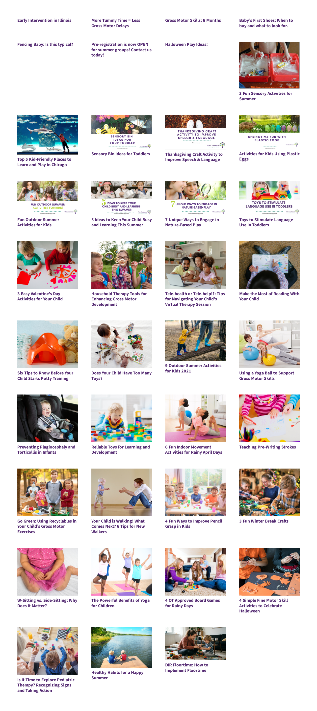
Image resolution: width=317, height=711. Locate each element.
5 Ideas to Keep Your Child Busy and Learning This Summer (121, 222)
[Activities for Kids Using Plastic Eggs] (269, 132)
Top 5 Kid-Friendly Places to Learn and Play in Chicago (44, 162)
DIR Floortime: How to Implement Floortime (186, 668)
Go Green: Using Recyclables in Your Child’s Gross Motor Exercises (47, 526)
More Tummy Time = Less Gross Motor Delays (115, 23)
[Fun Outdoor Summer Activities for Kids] (47, 198)
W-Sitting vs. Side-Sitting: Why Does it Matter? (47, 603)
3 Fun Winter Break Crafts (264, 521)
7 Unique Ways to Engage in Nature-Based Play (192, 222)
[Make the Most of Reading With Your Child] (269, 265)
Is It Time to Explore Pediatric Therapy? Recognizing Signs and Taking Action (46, 685)
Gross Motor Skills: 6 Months (193, 20)
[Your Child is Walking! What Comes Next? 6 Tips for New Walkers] (121, 492)
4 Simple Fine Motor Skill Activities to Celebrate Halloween (263, 605)
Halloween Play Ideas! (186, 44)
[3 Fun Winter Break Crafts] (269, 492)
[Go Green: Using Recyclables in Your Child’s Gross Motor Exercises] (47, 492)
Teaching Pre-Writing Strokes (267, 447)
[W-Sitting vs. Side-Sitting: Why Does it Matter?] (47, 572)
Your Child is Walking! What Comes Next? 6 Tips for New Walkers (118, 526)
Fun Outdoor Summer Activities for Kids (38, 222)
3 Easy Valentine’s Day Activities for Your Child (40, 296)
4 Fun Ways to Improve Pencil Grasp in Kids (193, 524)
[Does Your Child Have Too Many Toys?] (121, 344)
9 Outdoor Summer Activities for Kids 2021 (193, 368)
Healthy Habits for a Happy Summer (117, 675)
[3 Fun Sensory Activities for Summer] (269, 65)
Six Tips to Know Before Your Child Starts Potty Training (45, 376)
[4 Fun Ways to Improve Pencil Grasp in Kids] (195, 492)
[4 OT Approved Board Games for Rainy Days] (195, 572)
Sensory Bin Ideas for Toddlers (120, 154)
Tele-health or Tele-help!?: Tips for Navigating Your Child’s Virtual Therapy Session (195, 299)
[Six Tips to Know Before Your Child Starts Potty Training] (47, 344)
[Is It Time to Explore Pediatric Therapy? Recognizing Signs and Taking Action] (47, 651)
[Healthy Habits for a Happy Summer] (121, 647)
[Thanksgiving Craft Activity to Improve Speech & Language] (195, 132)
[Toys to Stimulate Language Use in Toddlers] (269, 198)
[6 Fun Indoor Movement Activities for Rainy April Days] (195, 418)
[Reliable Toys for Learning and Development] (121, 418)
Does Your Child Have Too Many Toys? (121, 376)
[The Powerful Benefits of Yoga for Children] (121, 572)
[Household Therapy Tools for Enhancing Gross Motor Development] (121, 265)
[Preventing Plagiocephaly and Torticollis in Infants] (47, 418)
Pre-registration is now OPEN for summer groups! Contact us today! (121, 49)
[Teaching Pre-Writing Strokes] (269, 418)
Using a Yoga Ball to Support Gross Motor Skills (266, 376)
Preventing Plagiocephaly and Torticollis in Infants (46, 450)
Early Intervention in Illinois (44, 20)
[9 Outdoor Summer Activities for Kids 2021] (195, 340)
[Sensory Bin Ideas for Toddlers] (121, 132)
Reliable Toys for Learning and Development (120, 450)
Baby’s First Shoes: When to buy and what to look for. (266, 23)
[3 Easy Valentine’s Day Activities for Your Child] (47, 265)
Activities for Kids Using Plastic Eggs (269, 156)
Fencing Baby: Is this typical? (45, 44)
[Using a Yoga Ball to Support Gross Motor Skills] (269, 344)
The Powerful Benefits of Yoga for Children (120, 603)
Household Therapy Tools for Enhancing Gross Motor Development (119, 299)
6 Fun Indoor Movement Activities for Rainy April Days (193, 450)
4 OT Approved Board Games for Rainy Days (192, 603)
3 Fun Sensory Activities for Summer (265, 96)
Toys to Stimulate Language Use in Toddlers (266, 222)
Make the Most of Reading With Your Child (269, 296)
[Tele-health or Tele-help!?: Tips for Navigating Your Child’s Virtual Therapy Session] (195, 265)
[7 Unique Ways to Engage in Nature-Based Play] (195, 198)
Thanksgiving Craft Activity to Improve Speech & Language (194, 157)
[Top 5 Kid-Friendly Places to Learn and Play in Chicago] (47, 135)
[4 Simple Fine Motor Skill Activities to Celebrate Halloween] (269, 572)
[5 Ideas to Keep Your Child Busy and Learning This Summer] (121, 198)
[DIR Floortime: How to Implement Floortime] (195, 643)
